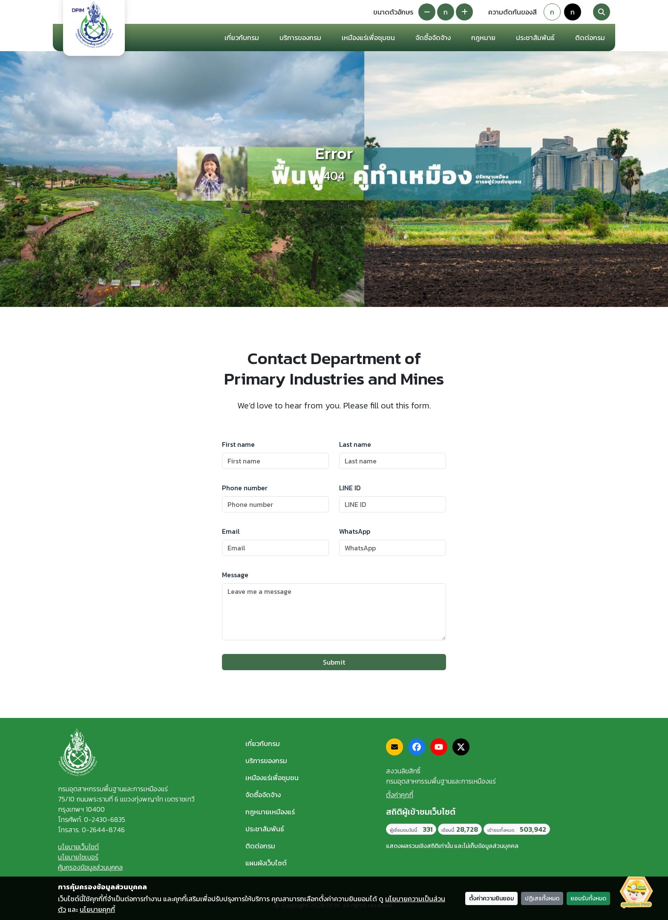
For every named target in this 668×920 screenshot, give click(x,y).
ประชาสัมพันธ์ (264, 829)
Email (231, 531)
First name (238, 444)
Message (235, 575)
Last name (355, 444)
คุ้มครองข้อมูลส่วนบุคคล (90, 867)
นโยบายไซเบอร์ (78, 857)
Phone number (245, 488)
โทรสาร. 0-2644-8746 (91, 830)
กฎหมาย (483, 37)
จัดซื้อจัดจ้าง (263, 795)
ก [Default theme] (552, 12)
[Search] (601, 11)
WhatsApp (354, 531)
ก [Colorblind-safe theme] (572, 12)
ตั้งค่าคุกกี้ (399, 795)
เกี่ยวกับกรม (262, 743)
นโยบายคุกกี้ (97, 909)
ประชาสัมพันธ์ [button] (535, 37)
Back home (334, 205)
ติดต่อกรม (260, 846)
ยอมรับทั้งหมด (588, 898)
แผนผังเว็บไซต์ (266, 863)
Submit (334, 662)
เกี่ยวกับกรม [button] (242, 37)
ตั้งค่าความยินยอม (491, 898)
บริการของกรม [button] (300, 37)
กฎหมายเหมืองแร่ (270, 812)
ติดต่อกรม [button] (590, 37)
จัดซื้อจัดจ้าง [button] (433, 37)
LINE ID (349, 488)
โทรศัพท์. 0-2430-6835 (91, 819)
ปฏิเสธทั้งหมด (542, 898)
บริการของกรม (266, 760)
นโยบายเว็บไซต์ (78, 847)
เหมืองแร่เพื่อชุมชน (368, 37)
